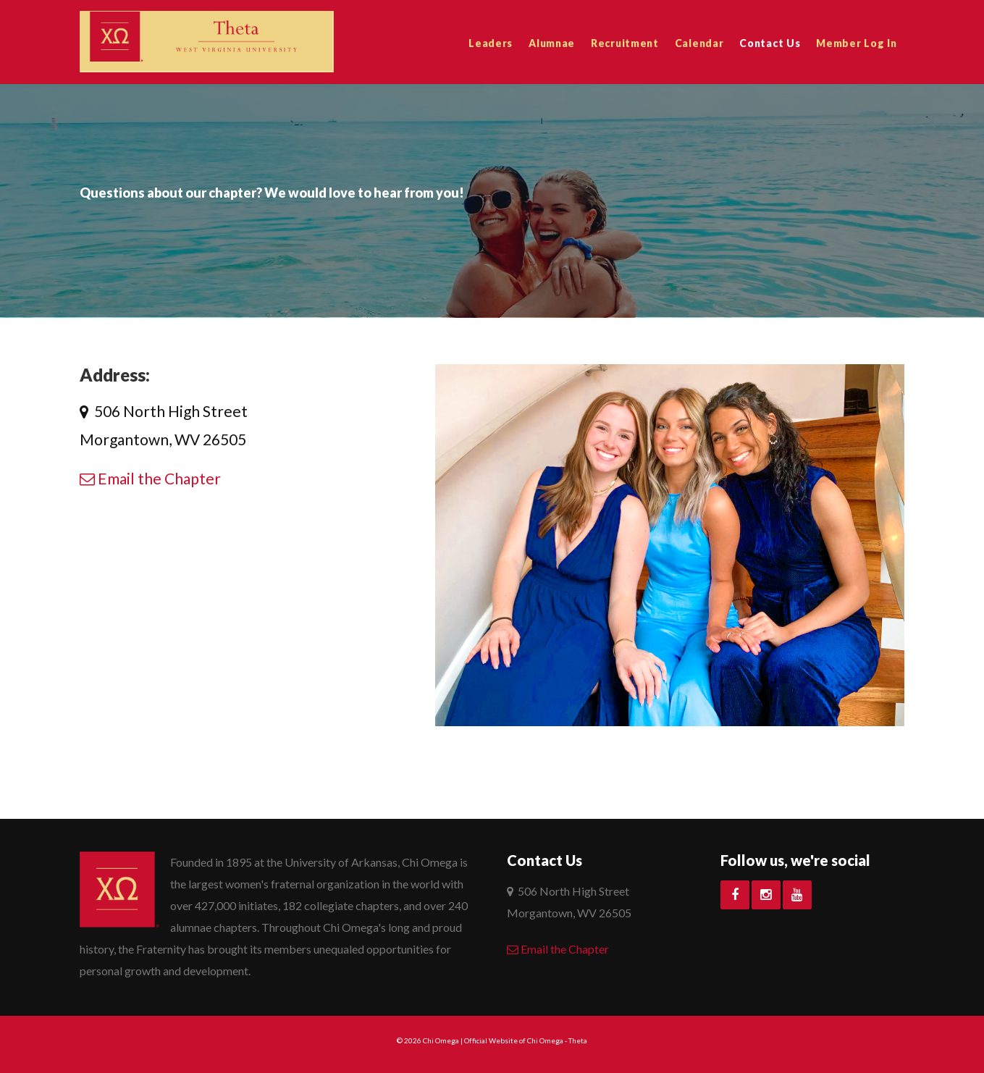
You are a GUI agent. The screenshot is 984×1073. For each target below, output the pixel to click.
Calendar (699, 43)
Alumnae (552, 43)
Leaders (490, 43)
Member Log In (856, 43)
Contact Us (769, 43)
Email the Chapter (150, 478)
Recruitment (625, 43)
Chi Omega (441, 1040)
